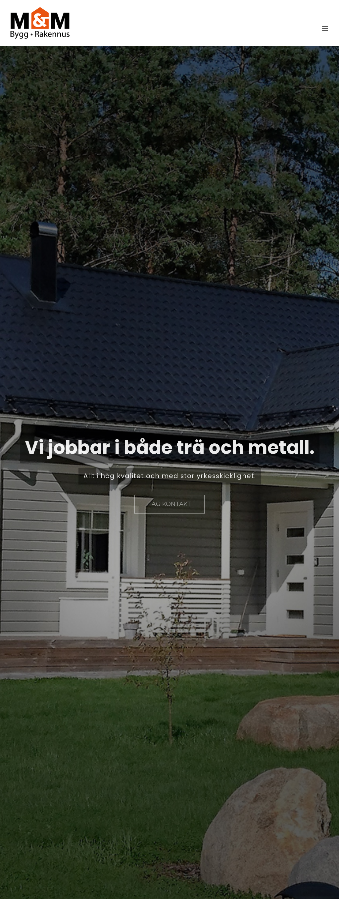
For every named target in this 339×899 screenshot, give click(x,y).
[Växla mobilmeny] (325, 28)
